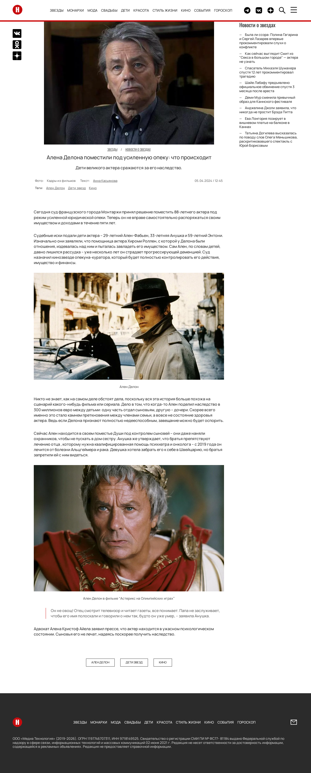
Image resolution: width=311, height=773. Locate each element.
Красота (141, 10)
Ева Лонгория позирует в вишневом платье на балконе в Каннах (264, 122)
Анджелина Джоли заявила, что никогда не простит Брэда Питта (267, 109)
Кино (185, 10)
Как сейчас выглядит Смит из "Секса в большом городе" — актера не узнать (268, 57)
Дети (125, 10)
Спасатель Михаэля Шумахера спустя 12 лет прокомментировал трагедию (267, 72)
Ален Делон (55, 188)
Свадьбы (109, 10)
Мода (92, 10)
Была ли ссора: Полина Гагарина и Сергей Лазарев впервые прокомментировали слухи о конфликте (268, 40)
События (202, 10)
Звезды (56, 10)
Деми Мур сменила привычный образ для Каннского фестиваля (267, 99)
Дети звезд (77, 188)
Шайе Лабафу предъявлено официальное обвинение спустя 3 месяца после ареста (266, 86)
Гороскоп (223, 10)
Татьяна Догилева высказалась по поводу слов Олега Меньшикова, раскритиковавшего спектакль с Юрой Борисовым (268, 139)
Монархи (75, 10)
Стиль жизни (165, 10)
